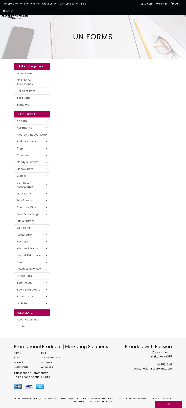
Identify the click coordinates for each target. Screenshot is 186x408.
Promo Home (32, 3)
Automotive (24, 128)
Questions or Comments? (31, 373)
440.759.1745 (163, 364)
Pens (20, 262)
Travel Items (25, 296)
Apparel (22, 121)
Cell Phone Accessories (25, 82)
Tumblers (23, 105)
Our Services (66, 3)
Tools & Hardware (28, 290)
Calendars (23, 155)
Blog (83, 3)
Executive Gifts (26, 207)
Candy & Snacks (27, 162)
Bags (20, 148)
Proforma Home (12, 3)
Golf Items (24, 228)
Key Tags (23, 241)
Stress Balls (24, 276)
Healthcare (24, 235)
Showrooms (48, 362)
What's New (24, 73)
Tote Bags (23, 98)
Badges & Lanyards (29, 141)
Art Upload (47, 367)
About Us (47, 3)
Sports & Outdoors (29, 269)
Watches (23, 303)
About (17, 357)
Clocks (21, 176)
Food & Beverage (28, 214)
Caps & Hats (25, 169)
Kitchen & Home (27, 248)
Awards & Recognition (31, 135)
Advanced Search (28, 319)
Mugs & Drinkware (29, 255)
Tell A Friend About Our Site (32, 377)
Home (17, 352)
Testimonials (21, 367)
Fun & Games (25, 221)
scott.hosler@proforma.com (153, 369)
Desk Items (24, 193)
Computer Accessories (25, 185)
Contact (8, 11)
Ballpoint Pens (26, 91)
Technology (24, 283)
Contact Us (24, 326)
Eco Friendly (25, 200)
